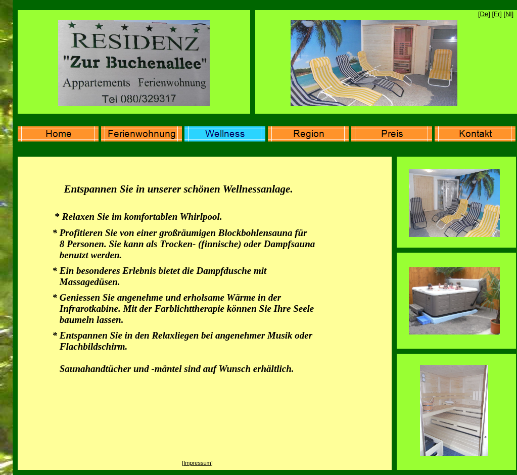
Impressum (197, 463)
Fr (497, 14)
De (484, 14)
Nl (508, 14)
